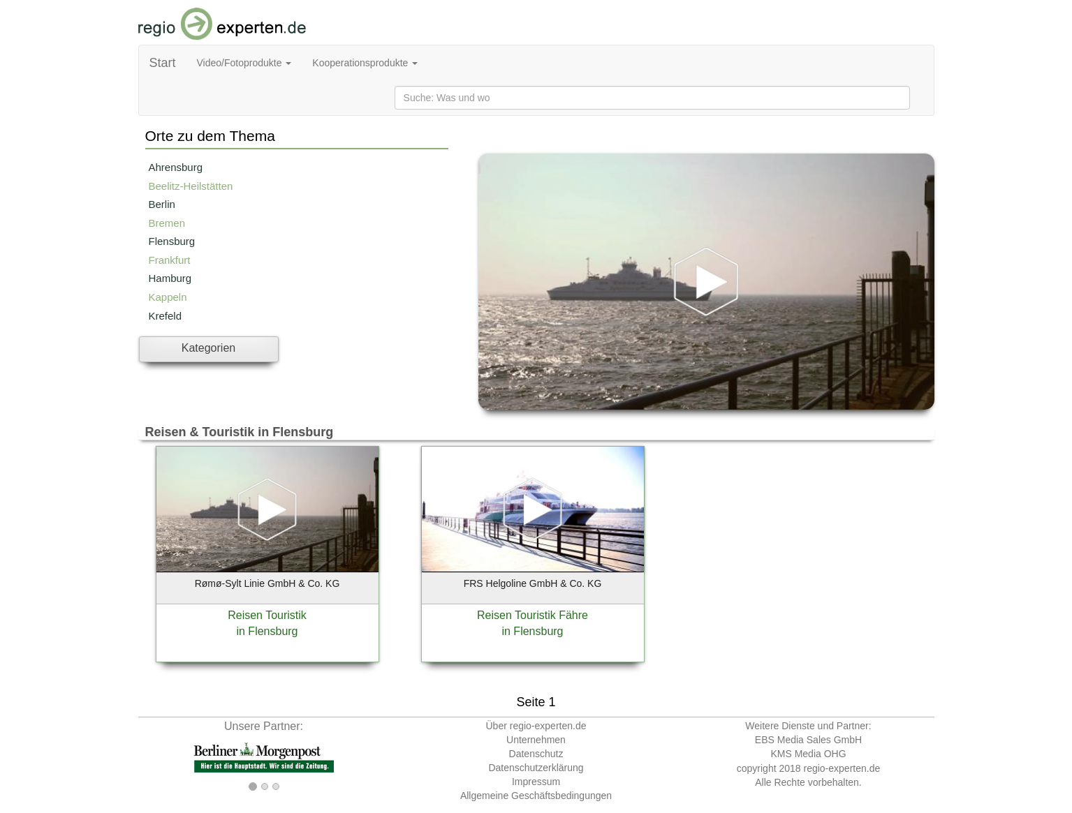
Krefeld (165, 316)
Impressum (536, 781)
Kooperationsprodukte (365, 62)
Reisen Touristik (267, 615)
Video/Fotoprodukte (244, 62)
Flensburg (172, 241)
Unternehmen (536, 739)
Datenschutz (536, 753)
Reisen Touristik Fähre (532, 615)
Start (162, 63)
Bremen (167, 223)
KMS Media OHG (808, 753)
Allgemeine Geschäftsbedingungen (536, 795)
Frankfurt (170, 260)
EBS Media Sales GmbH (808, 739)
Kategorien (208, 348)
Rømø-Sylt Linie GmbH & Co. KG (267, 583)
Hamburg (170, 278)
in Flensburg (267, 631)
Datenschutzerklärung (535, 767)
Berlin (162, 204)
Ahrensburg (176, 167)
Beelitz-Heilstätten (191, 186)
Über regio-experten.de (536, 725)
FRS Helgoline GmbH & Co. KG (533, 583)
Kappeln (168, 297)
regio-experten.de (841, 768)
